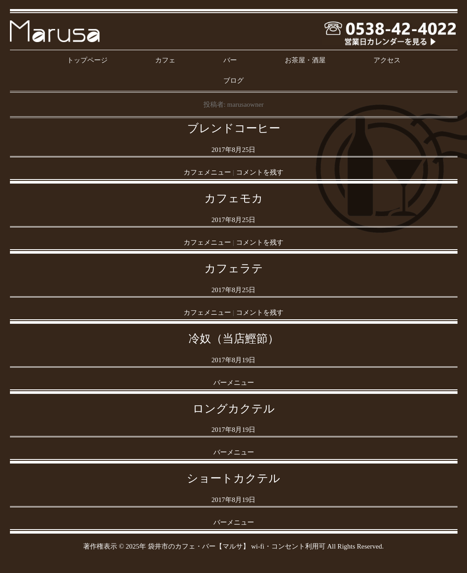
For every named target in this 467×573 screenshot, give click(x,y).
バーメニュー (233, 382)
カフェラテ (233, 268)
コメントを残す (259, 172)
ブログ (233, 80)
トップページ (87, 60)
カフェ (165, 60)
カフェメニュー (207, 172)
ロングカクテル (234, 409)
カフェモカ (233, 198)
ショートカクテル (233, 478)
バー (230, 60)
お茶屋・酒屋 (305, 60)
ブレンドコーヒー (233, 128)
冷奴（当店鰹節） (234, 338)
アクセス (387, 60)
